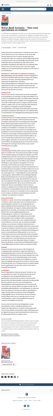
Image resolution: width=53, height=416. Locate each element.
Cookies (30, 400)
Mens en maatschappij (6, 12)
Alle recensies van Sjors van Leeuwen (10, 335)
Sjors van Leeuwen (7, 47)
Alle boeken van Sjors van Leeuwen (10, 334)
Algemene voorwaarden (18, 400)
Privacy (25, 400)
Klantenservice (26, 390)
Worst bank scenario (6, 75)
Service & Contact (36, 400)
